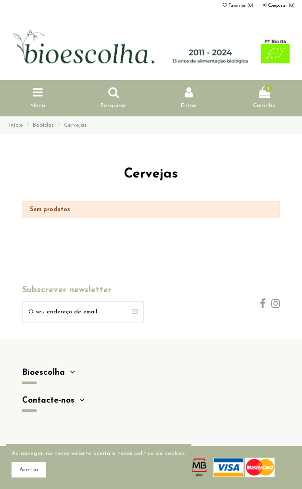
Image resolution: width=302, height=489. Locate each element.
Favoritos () (239, 6)
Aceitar (28, 470)
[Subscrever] (134, 312)
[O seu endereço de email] (74, 312)
